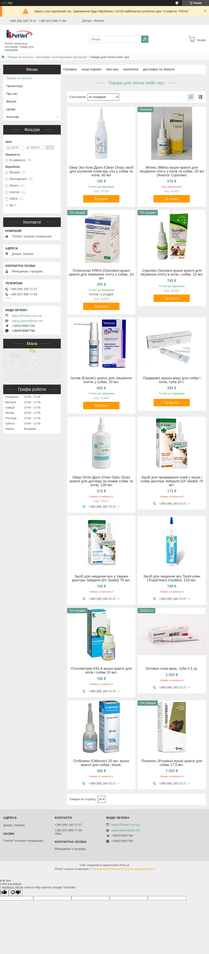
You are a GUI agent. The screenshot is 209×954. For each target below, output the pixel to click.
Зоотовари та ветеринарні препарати (61, 57)
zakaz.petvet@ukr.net (27, 321)
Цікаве (11, 109)
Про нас (112, 69)
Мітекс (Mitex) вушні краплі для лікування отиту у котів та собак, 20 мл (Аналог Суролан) (171, 171)
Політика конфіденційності (139, 869)
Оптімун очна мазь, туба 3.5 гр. (171, 669)
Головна (70, 69)
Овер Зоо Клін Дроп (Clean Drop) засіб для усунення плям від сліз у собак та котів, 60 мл (101, 171)
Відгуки (11, 101)
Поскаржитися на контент (106, 869)
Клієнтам (12, 117)
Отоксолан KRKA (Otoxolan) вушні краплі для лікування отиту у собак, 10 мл (101, 274)
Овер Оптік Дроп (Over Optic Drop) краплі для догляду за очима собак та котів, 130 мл (101, 481)
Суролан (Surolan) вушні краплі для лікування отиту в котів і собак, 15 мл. (171, 272)
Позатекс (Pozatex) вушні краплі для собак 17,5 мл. (171, 763)
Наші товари (91, 69)
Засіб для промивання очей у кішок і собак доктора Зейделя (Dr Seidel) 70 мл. (171, 481)
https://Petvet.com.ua (27, 316)
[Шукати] (144, 39)
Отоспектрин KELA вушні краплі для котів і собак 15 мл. (101, 670)
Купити (103, 199)
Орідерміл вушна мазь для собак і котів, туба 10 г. (171, 380)
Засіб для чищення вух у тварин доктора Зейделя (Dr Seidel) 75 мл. (101, 578)
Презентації (14, 86)
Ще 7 (12, 205)
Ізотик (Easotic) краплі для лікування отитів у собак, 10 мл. (101, 380)
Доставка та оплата (159, 69)
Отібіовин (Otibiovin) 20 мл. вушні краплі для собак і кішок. (101, 763)
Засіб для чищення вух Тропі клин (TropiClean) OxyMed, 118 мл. (171, 578)
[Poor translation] (15, 892)
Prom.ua (124, 865)
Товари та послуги (20, 57)
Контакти (130, 69)
